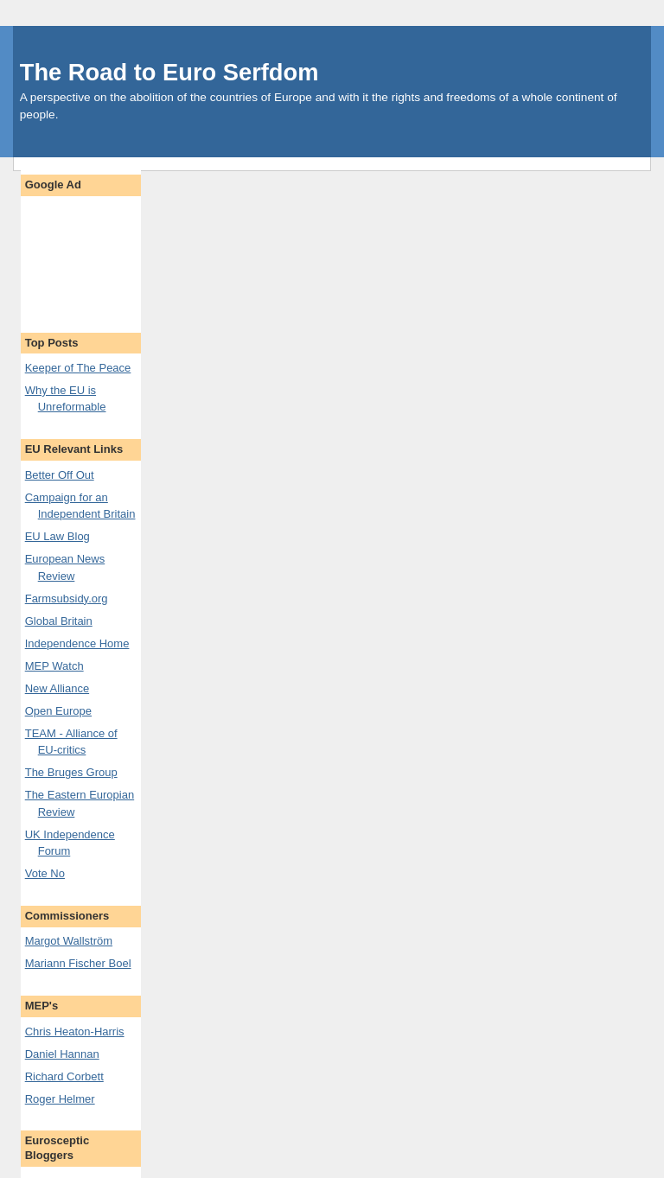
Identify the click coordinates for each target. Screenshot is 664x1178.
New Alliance (57, 688)
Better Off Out (59, 474)
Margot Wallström (68, 940)
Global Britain (59, 620)
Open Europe (58, 710)
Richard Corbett (64, 1076)
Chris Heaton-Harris (74, 1031)
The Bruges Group (71, 772)
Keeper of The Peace (78, 367)
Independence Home (77, 643)
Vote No (45, 873)
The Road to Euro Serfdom (169, 72)
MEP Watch (54, 665)
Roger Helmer (60, 1098)
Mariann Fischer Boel (78, 963)
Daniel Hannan (62, 1053)
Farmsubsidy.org (66, 598)
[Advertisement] (81, 256)
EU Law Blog (57, 536)
